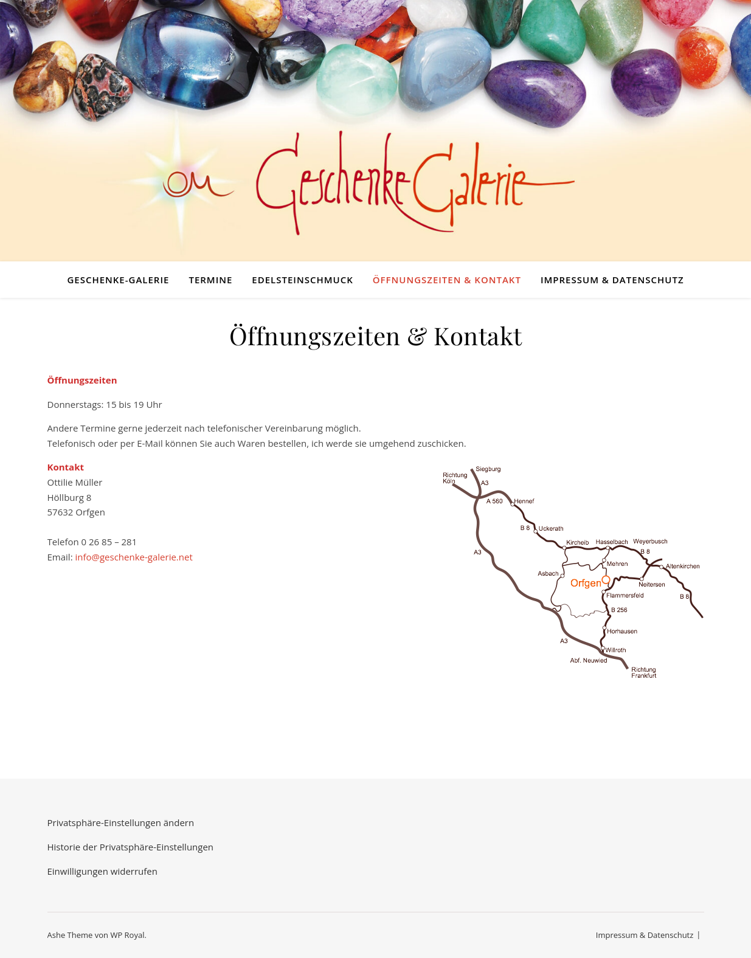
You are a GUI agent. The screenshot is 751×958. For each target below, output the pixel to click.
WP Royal (127, 934)
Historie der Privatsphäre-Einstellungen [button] (130, 847)
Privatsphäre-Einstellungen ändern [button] (121, 822)
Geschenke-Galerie (118, 280)
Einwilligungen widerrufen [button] (102, 871)
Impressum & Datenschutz (612, 280)
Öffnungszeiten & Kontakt (447, 280)
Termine (210, 280)
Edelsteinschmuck (302, 280)
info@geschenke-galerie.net (133, 557)
